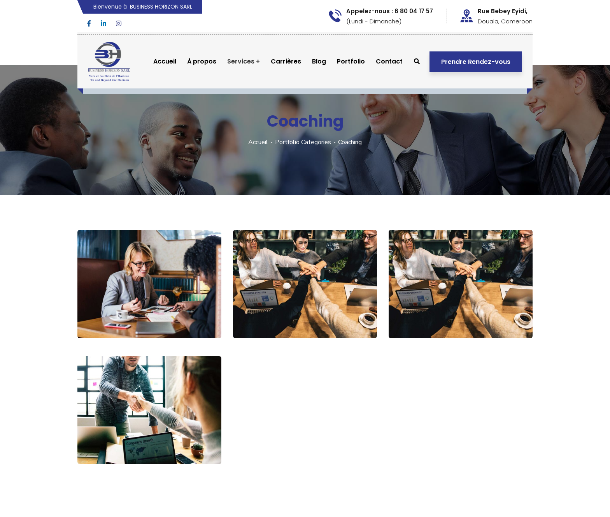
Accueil (258, 142)
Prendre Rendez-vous (475, 61)
